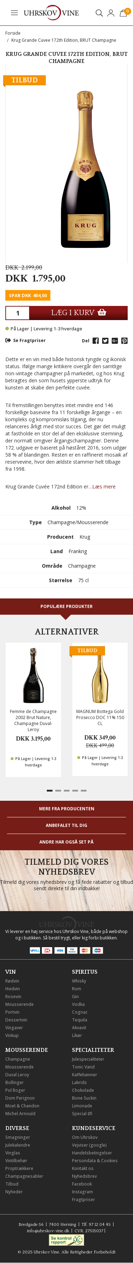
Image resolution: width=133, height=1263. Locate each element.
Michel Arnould (20, 1114)
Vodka (78, 1004)
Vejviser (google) (89, 1145)
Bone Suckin (84, 1098)
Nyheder (14, 1192)
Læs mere (104, 486)
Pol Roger (15, 1090)
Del (85, 341)
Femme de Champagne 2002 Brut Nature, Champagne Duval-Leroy (33, 720)
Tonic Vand (83, 1067)
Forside (13, 33)
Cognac (80, 1012)
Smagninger (17, 1137)
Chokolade (83, 1090)
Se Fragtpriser (25, 340)
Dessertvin (16, 1020)
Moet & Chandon (22, 1106)
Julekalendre (17, 1145)
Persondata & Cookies (95, 1161)
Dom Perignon (20, 1098)
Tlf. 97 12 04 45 (96, 1224)
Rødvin (12, 981)
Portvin (12, 1012)
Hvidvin (12, 989)
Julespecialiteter (88, 1059)
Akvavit (79, 1028)
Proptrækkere (19, 1168)
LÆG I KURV (78, 312)
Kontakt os (83, 1168)
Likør (77, 1035)
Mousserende (19, 1004)
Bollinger (14, 1082)
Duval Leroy (17, 1075)
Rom (76, 989)
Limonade (82, 1106)
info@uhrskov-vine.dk (48, 1231)
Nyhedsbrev (84, 1176)
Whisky (79, 981)
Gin (75, 996)
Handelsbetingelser (92, 1153)
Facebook (82, 1184)
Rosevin (13, 996)
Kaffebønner (84, 1075)
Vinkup (12, 1035)
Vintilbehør (16, 1161)
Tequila (79, 1020)
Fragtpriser (83, 1200)
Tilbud (11, 1184)
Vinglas (12, 1153)
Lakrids (79, 1082)
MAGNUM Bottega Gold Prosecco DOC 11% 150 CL (100, 717)
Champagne (17, 1059)
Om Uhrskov (85, 1137)
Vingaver (14, 1028)
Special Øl (82, 1114)
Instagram (82, 1192)
